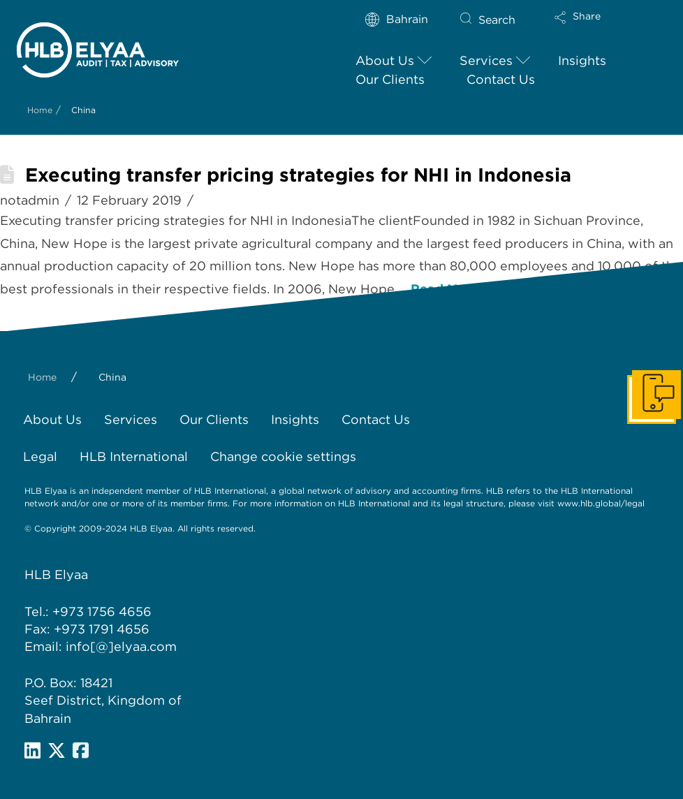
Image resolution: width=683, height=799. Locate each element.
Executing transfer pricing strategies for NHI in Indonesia (298, 174)
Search (496, 20)
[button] (595, 26)
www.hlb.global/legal (601, 503)
